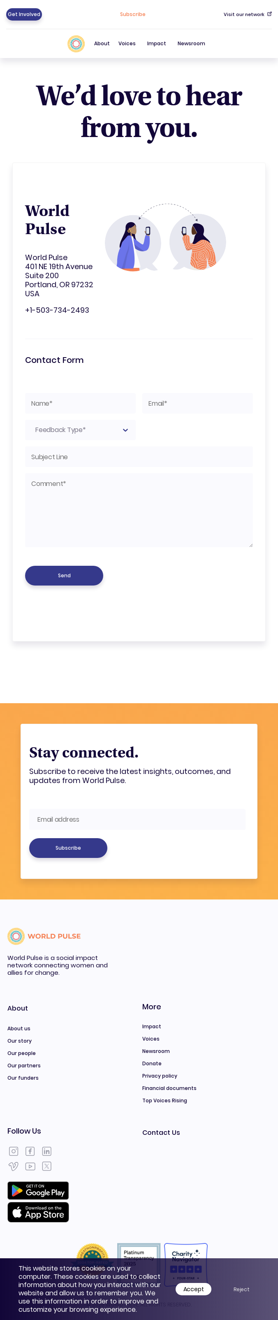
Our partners (24, 1065)
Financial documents (169, 1088)
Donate (152, 1063)
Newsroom (191, 43)
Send (64, 575)
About (102, 49)
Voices (127, 43)
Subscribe (133, 14)
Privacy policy (159, 1075)
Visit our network (248, 14)
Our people (21, 1053)
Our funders (23, 1077)
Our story (19, 1040)
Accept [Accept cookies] (193, 1289)
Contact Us (161, 1132)
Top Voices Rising (164, 1100)
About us (18, 1028)
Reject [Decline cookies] (242, 1289)
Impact (156, 43)
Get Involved (24, 14)
